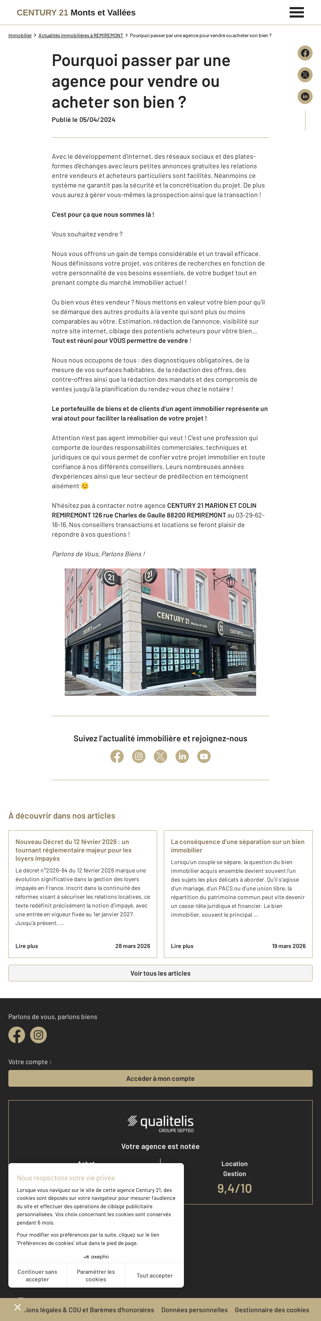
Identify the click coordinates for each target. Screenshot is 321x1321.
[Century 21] (76, 12)
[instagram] (38, 1035)
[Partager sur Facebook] (305, 53)
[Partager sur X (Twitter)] (305, 74)
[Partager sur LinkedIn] (305, 96)
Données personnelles (194, 1309)
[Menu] (297, 11)
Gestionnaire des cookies (272, 1309)
